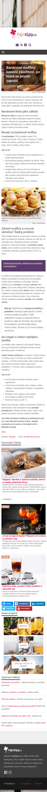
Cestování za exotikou (10, 682)
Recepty (12, 437)
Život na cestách (8, 699)
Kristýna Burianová (32, 437)
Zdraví (23, 645)
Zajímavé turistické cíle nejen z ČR (16, 716)
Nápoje (23, 626)
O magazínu (26, 783)
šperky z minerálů (17, 692)
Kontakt (38, 783)
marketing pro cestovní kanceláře (22, 706)
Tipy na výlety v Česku (23, 665)
